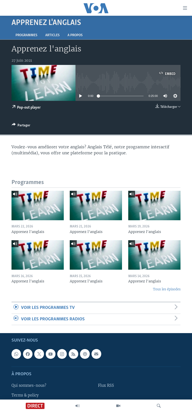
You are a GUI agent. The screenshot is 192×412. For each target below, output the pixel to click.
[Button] (21, 126)
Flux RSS (106, 386)
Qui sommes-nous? (29, 386)
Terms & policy (25, 395)
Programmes (26, 35)
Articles (52, 35)
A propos (75, 35)
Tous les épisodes (166, 289)
